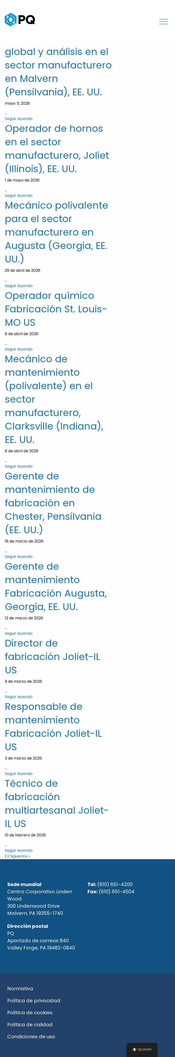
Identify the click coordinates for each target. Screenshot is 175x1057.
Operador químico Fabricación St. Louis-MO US (56, 309)
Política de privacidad (33, 1000)
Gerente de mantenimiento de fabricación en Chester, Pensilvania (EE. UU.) (53, 503)
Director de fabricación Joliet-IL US (52, 656)
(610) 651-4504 (117, 891)
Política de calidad (30, 1024)
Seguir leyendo (19, 118)
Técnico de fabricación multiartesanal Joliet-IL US (57, 803)
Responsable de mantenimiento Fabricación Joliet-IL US (53, 727)
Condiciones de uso (31, 1036)
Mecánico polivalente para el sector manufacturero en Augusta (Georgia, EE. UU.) (56, 232)
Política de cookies (30, 1012)
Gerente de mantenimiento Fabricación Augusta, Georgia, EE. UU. (56, 586)
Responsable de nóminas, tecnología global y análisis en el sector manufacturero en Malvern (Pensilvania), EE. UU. (58, 58)
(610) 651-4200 (115, 884)
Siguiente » (20, 856)
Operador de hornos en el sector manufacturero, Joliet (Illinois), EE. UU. (57, 148)
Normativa (20, 988)
